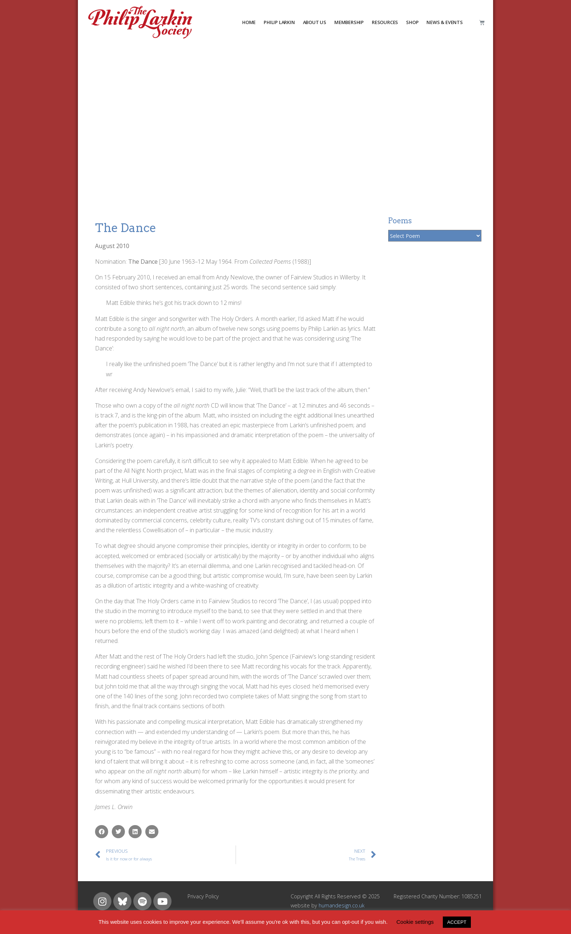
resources (385, 22)
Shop (412, 22)
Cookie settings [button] (415, 922)
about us (314, 22)
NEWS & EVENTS (444, 22)
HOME (249, 22)
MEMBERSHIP (349, 22)
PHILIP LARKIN (279, 22)
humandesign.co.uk (342, 905)
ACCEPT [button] (456, 922)
